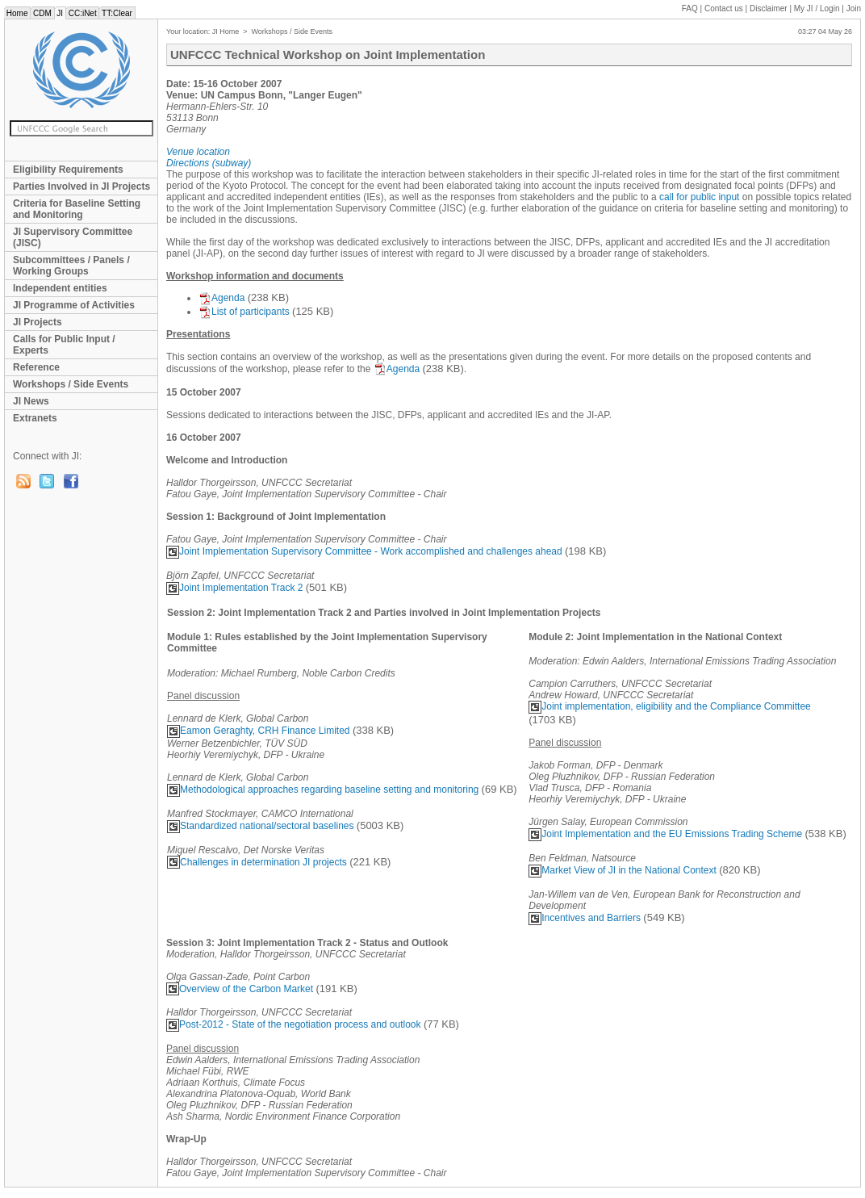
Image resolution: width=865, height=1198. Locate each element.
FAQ (690, 8)
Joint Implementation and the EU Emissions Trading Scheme (665, 834)
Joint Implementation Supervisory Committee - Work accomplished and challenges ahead (364, 551)
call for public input (699, 197)
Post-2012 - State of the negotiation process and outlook (293, 1024)
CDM (42, 13)
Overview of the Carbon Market (239, 989)
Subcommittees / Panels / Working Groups (71, 265)
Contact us (723, 8)
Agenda (221, 298)
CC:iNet (82, 13)
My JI (817, 8)
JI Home (226, 31)
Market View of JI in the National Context (623, 870)
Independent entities (60, 288)
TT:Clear (116, 13)
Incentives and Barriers (585, 918)
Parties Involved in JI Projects (81, 186)
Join (853, 8)
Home (17, 13)
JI (60, 13)
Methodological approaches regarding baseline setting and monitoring (322, 789)
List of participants (244, 311)
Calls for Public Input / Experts (64, 344)
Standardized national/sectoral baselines (260, 825)
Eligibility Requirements (68, 169)
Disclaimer (769, 8)
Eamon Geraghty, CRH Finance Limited (258, 730)
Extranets (35, 418)
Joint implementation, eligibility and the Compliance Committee (670, 706)
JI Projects (37, 322)
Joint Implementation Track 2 (234, 587)
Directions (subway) (208, 163)
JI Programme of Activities (74, 305)
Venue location (198, 151)
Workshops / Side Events (70, 384)
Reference (36, 367)
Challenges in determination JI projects (257, 862)
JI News (31, 401)
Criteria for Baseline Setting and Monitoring (76, 209)
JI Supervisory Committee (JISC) (72, 237)
